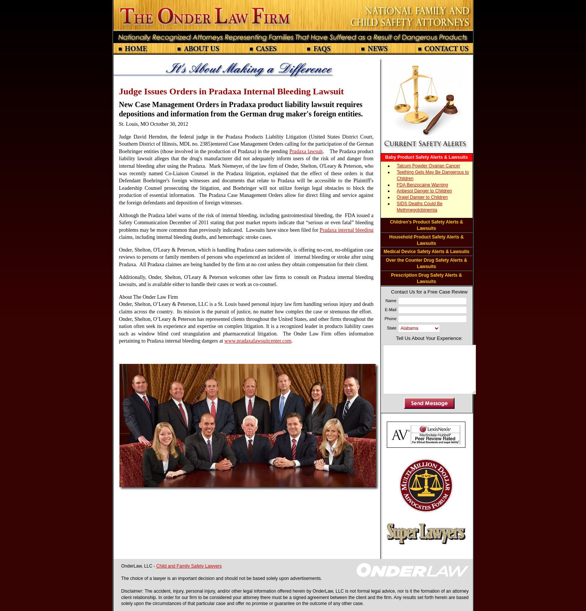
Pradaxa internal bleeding (347, 230)
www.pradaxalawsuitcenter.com (257, 341)
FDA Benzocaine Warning (422, 185)
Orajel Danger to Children (422, 197)
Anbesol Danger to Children (424, 191)
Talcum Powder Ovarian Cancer (428, 165)
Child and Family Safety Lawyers (189, 566)
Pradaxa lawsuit (306, 151)
